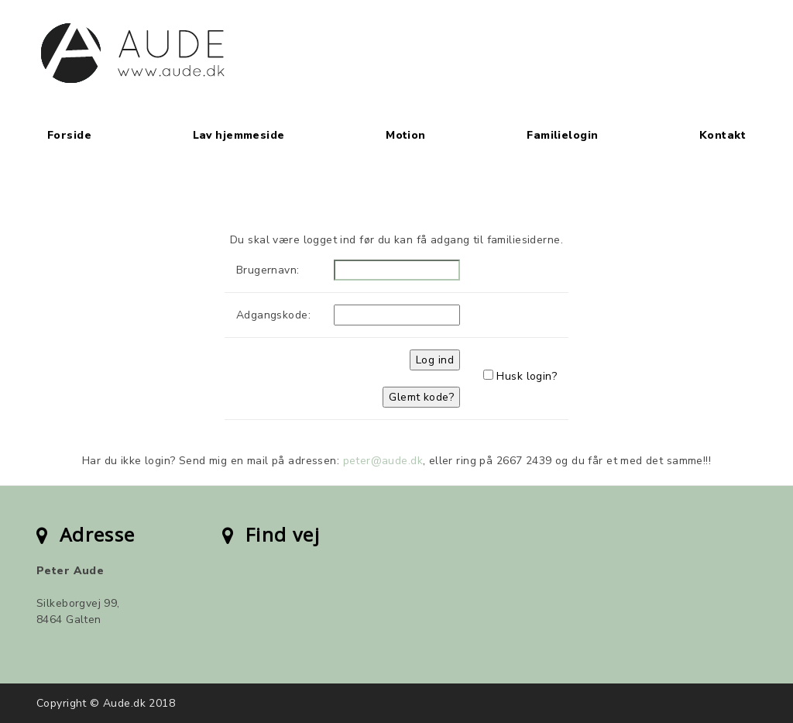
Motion (406, 135)
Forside (69, 135)
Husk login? (526, 376)
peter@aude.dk (383, 460)
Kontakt (722, 135)
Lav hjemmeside (239, 135)
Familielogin (562, 135)
